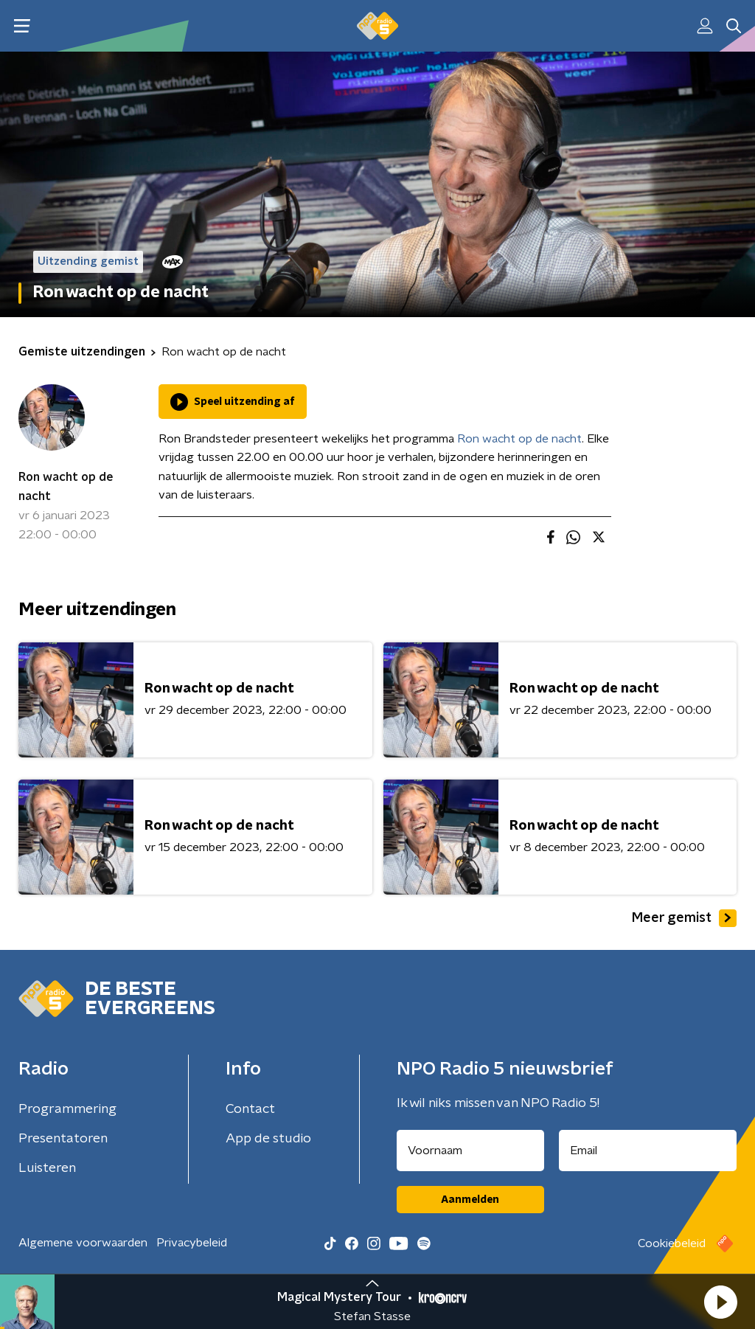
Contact (250, 1109)
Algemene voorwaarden (82, 1243)
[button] (720, 1301)
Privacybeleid (191, 1243)
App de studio (268, 1138)
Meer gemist (684, 918)
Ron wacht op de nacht (66, 486)
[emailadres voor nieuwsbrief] (648, 1150)
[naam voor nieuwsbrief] (470, 1150)
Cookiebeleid (672, 1243)
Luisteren (47, 1168)
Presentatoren (63, 1138)
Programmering (67, 1109)
